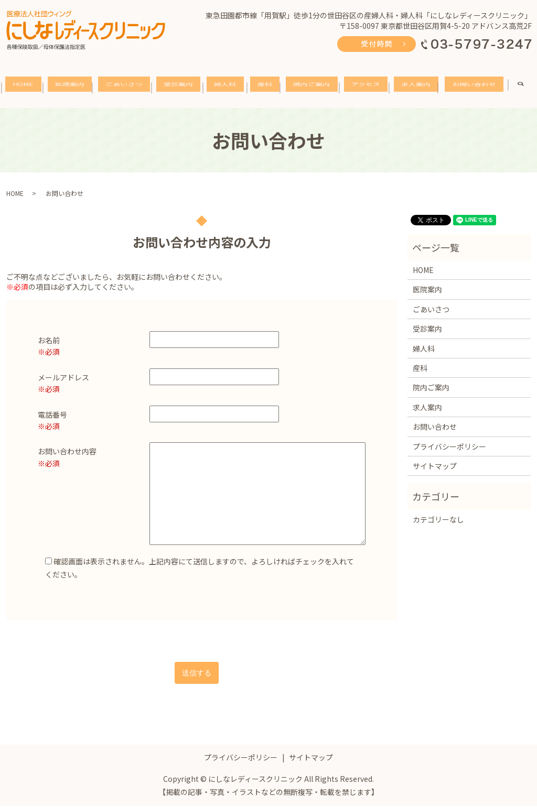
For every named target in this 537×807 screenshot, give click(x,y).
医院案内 (73, 89)
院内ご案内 (315, 89)
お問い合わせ (477, 89)
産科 (268, 89)
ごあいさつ (127, 89)
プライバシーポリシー (449, 447)
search (526, 89)
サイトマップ (435, 467)
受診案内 (182, 89)
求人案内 (420, 89)
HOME (26, 89)
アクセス (369, 89)
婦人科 (228, 89)
